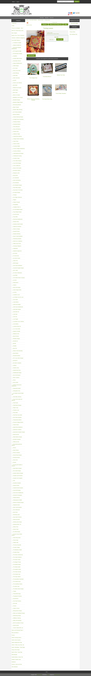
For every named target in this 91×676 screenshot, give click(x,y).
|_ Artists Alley (15, 75)
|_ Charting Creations (16, 121)
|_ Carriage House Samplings (17, 119)
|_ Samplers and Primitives (17, 475)
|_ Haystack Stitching (16, 233)
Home (13, 1)
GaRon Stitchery (39, 674)
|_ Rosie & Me (15, 459)
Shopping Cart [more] (74, 20)
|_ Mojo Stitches (15, 353)
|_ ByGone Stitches (16, 114)
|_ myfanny (14, 365)
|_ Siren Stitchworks (16, 509)
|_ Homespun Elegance (16, 245)
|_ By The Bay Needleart (17, 112)
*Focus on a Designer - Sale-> (17, 28)
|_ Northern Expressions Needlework (16, 385)
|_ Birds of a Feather (16, 94)
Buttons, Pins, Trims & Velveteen (18, 35)
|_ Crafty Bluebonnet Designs (17, 153)
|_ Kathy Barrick (15, 282)
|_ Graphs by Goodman (16, 226)
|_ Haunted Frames (16, 231)
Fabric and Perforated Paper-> (17, 630)
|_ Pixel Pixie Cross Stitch (17, 414)
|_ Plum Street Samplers (17, 417)
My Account (51, 17)
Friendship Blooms (47, 76)
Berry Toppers (14, 32)
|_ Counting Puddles (16, 146)
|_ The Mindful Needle (16, 564)
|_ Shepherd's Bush (16, 504)
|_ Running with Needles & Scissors (17, 465)
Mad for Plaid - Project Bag (17, 652)
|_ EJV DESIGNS (15, 177)
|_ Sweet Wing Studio (16, 537)
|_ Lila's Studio (15, 299)
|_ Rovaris (14, 462)
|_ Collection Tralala (16, 133)
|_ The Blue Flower (15, 552)
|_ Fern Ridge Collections (17, 197)
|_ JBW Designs (15, 263)
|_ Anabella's (14, 55)
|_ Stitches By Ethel (16, 519)
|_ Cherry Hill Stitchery (16, 129)
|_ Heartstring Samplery (16, 238)
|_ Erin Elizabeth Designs (17, 185)
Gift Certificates (15, 666)
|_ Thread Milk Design (16, 593)
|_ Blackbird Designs (16, 99)
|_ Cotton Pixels (15, 141)
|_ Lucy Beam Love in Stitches (18, 321)
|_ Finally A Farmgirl (16, 202)
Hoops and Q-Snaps (16, 649)
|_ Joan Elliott (14, 275)
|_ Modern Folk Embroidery (17, 350)
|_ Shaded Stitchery (16, 497)
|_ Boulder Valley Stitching (17, 109)
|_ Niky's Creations (15, 377)
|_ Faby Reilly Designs (16, 187)
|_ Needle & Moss (15, 367)
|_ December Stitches (16, 170)
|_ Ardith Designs (15, 65)
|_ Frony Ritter (15, 216)
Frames (13, 635)
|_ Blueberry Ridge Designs (17, 102)
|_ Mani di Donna (15, 336)
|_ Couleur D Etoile (15, 143)
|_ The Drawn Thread (16, 559)
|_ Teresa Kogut (15, 540)
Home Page (42, 17)
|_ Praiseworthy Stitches (16, 419)
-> (16, 40)
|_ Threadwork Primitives (17, 596)
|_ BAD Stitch (14, 85)
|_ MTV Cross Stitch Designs (17, 358)
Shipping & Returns (73, 29)
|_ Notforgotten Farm (16, 390)
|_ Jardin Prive (15, 260)
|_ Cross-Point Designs (16, 163)
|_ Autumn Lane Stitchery (17, 82)
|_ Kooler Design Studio (16, 289)
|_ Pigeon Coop (15, 407)
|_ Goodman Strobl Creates (17, 224)
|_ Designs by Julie (15, 172)
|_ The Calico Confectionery (17, 554)
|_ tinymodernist (15, 598)
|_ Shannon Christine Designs (18, 502)
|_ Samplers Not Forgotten (17, 478)
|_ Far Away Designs (16, 192)
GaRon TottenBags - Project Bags (18, 647)
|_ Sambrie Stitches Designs (17, 473)
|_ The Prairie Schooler (16, 571)
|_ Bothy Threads (15, 107)
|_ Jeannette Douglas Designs (18, 267)
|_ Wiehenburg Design (16, 615)
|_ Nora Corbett (15, 382)
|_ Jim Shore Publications (17, 272)
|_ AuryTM (14, 80)
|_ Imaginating (15, 248)
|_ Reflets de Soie (15, 441)
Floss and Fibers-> (15, 632)
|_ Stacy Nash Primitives (17, 517)
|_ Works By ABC (15, 625)
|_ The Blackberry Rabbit (17, 549)
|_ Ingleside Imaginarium (17, 250)
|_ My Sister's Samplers (16, 362)
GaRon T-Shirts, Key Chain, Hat (18, 644)
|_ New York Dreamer (16, 375)
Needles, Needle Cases (16, 659)
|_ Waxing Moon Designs (17, 610)
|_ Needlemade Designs (16, 372)
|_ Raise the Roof (15, 434)
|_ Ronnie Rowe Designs (17, 455)
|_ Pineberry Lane (15, 410)
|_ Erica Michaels (15, 182)
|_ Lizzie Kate (14, 314)
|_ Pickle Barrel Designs (16, 405)
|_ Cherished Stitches (16, 124)
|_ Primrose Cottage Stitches (17, 422)
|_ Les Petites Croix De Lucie (17, 297)
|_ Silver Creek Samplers (17, 507)
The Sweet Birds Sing (47, 99)
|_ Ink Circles (14, 253)
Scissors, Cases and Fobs (17, 664)
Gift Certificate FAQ (73, 34)
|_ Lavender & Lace (16, 294)
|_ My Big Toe (14, 360)
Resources (46, 17)
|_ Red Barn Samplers (16, 439)
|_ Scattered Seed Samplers (17, 487)
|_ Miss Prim (14, 348)
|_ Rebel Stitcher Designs (17, 436)
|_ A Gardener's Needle (16, 42)
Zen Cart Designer (57, 674)
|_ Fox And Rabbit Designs (17, 209)
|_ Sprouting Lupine (16, 514)
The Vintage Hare (33, 77)
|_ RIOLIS (14, 447)
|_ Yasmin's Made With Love (17, 627)
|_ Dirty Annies (15, 175)
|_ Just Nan (14, 280)
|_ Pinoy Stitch (15, 412)
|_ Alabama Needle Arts (16, 45)
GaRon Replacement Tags (17, 642)
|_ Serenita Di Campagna (17, 495)
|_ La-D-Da (14, 292)
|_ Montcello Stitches (16, 355)
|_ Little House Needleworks (17, 306)
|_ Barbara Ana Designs (16, 87)
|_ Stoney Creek (15, 529)
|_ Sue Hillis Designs (16, 531)
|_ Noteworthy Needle (16, 388)
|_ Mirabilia (14, 345)
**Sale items (14, 23)
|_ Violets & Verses (15, 608)
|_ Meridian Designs (16, 338)
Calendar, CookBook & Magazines (18, 37)
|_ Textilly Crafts (15, 542)
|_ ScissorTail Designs (16, 490)
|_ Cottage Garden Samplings (18, 138)
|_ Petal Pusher (15, 402)
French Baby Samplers (61, 93)
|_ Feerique (14, 194)
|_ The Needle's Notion (16, 569)
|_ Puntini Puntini (15, 424)
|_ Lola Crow (14, 316)
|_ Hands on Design (16, 228)
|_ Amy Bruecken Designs (17, 53)
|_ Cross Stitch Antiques (16, 160)
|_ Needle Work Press (16, 370)
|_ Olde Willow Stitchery (16, 396)
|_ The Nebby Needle (16, 566)
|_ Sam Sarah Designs (16, 470)
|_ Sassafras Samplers (16, 482)
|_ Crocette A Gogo (15, 158)
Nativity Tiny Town (61, 75)
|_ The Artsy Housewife (16, 544)
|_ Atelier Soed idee (16, 77)
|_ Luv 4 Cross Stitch (16, 328)
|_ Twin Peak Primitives (16, 600)
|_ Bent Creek (14, 92)
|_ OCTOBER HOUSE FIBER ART (18, 394)
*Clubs (13, 25)
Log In (17, 1)
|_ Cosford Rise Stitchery (17, 136)
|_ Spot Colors (15, 512)
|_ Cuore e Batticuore (16, 165)
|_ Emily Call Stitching (16, 180)
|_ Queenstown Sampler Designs (18, 432)
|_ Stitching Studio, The (16, 524)
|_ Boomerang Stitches (16, 104)
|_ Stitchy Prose (15, 526)
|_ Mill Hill (14, 343)
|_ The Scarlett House (16, 581)
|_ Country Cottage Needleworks (18, 148)
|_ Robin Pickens (15, 450)
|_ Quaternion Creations (16, 429)
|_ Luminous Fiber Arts (16, 326)
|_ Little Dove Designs (16, 304)
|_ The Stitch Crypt (15, 586)
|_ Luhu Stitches (15, 323)
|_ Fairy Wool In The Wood (17, 189)
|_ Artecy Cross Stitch (16, 70)
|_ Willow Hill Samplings (16, 620)
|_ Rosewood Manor (16, 457)
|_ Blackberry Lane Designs (17, 97)
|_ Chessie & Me (15, 131)
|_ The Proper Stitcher (16, 576)
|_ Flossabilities (15, 204)
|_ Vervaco (14, 605)
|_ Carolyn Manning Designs (17, 116)
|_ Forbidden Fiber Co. (16, 207)
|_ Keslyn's (14, 284)
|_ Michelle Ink (15, 341)
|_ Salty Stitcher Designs (17, 468)
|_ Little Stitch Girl (15, 311)
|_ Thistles (14, 591)
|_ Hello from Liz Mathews (17, 241)
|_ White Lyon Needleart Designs (18, 613)
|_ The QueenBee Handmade (17, 579)
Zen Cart (48, 674)
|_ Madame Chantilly (16, 331)
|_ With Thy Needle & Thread (17, 622)
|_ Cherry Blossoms (16, 126)
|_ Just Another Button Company (18, 277)
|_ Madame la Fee (15, 333)
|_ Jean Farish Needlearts (17, 265)
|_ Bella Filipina (15, 90)
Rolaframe (14, 661)
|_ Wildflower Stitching (16, 618)
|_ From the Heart (15, 214)
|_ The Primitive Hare (16, 574)
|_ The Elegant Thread (16, 562)
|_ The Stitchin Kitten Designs (18, 588)
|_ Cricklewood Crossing (17, 155)
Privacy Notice (72, 31)
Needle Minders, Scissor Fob (17, 657)
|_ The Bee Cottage (16, 547)
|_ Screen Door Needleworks (17, 492)
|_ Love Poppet (15, 319)
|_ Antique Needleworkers (17, 63)
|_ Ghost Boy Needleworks (17, 219)
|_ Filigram (14, 199)
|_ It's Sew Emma (15, 255)
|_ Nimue (14, 379)
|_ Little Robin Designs (16, 309)
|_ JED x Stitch (15, 270)
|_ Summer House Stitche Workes (17, 535)
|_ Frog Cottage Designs (17, 211)
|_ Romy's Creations (16, 452)
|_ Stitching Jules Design (17, 521)
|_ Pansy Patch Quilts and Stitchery (17, 400)
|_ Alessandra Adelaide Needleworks (16, 48)
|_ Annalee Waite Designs (17, 58)
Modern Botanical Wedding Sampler (33, 99)
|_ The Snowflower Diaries (17, 583)
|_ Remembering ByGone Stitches (17, 445)
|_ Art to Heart (14, 68)
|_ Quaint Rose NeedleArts (17, 427)
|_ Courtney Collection (16, 150)
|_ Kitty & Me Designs (16, 287)
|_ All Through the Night (16, 51)
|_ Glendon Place (15, 221)
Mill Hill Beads (14, 654)
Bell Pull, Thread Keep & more (17, 30)
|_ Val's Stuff (14, 603)
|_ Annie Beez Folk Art (16, 60)
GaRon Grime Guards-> (16, 639)
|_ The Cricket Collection (17, 557)
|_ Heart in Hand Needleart (17, 236)
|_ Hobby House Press (16, 243)
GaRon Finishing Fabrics (16, 637)
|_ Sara (13, 480)
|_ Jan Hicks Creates (16, 258)
